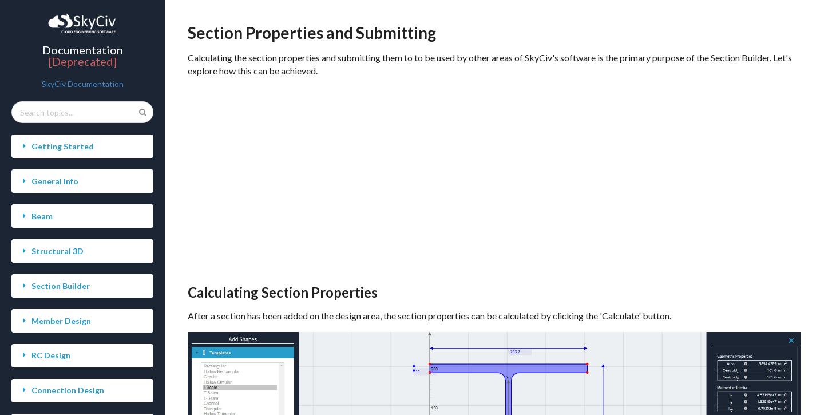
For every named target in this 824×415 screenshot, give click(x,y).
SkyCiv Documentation (83, 84)
